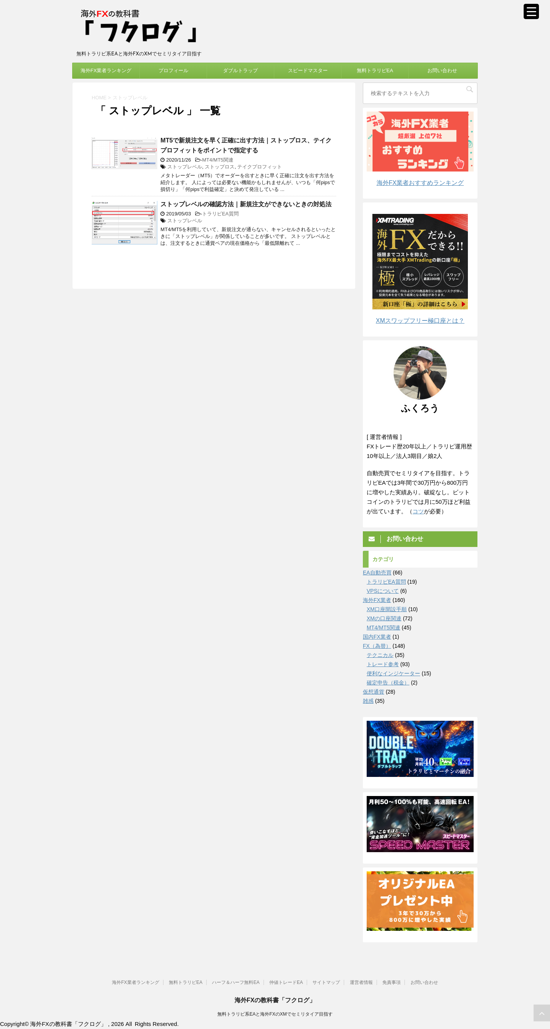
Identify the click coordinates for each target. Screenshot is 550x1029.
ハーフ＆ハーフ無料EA (235, 982)
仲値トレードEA (286, 982)
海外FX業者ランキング (106, 70)
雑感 (368, 701)
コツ (418, 511)
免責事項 (391, 982)
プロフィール (173, 70)
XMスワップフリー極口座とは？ (420, 320)
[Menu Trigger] (531, 11)
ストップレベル (184, 167)
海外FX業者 (377, 600)
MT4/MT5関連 (217, 160)
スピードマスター (308, 70)
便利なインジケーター (393, 673)
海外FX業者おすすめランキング (420, 183)
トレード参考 (383, 664)
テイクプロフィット (259, 167)
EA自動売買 (377, 573)
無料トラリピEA (375, 70)
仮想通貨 (373, 692)
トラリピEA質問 (220, 214)
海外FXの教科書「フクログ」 (275, 1000)
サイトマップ (326, 982)
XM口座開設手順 (387, 609)
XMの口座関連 (384, 618)
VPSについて (383, 591)
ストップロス (220, 167)
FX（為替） (377, 646)
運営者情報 (361, 982)
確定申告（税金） (388, 683)
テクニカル (380, 655)
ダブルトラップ (240, 70)
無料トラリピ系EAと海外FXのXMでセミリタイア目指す (274, 1013)
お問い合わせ (442, 70)
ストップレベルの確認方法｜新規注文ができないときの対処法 (246, 204)
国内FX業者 (377, 637)
